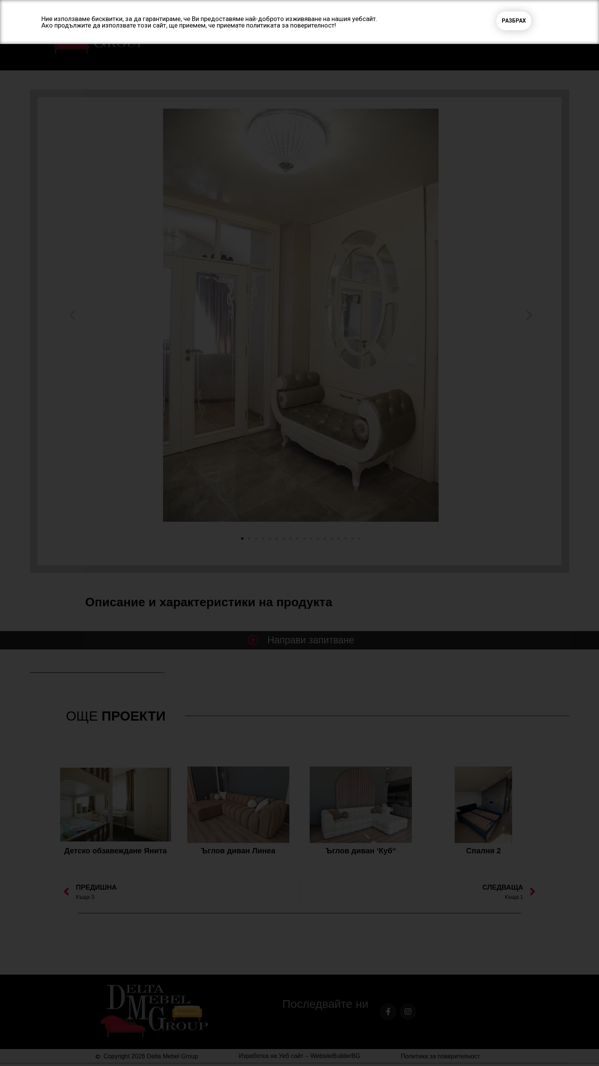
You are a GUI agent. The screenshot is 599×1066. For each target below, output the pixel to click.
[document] (299, 533)
